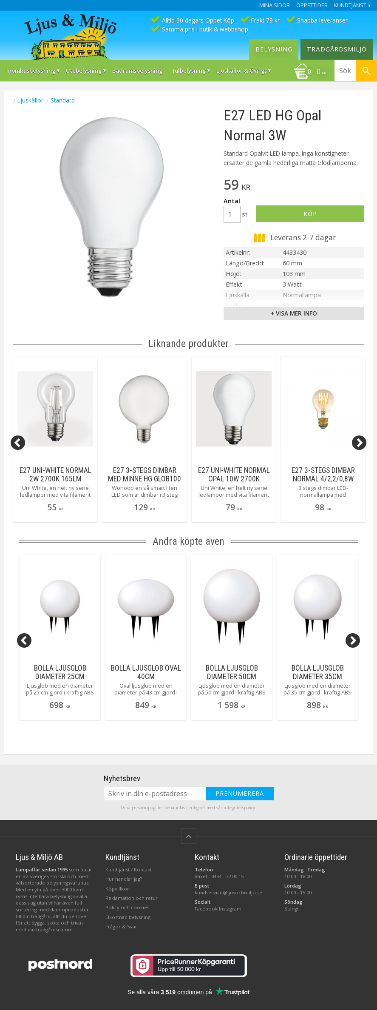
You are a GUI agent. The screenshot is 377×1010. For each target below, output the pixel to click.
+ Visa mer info (294, 313)
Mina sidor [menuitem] (274, 5)
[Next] (359, 442)
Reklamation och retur (131, 898)
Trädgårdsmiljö (337, 49)
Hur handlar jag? (123, 879)
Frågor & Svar (121, 926)
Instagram (230, 908)
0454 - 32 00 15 (227, 876)
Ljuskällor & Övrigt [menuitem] (241, 70)
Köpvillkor (117, 888)
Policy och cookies (127, 907)
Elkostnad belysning (127, 917)
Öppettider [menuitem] (312, 5)
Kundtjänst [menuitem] (350, 5)
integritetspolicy (239, 808)
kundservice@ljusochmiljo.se (228, 892)
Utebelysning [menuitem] (84, 70)
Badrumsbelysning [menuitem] (137, 70)
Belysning (273, 49)
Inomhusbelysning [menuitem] (30, 70)
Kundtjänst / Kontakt (128, 869)
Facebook (206, 908)
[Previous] (18, 442)
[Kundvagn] (310, 72)
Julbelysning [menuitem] (189, 70)
